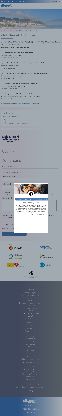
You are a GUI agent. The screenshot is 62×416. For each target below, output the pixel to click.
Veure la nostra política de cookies (37, 212)
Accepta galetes (41, 199)
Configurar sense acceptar (38, 214)
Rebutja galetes (25, 199)
